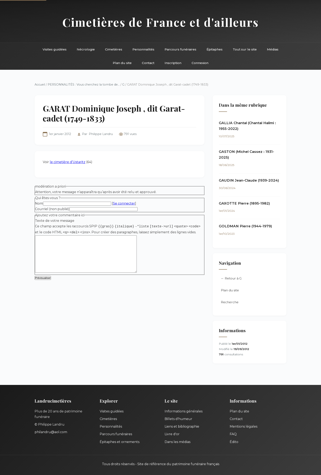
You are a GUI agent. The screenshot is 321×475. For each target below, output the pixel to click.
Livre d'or (172, 434)
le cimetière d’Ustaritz (67, 162)
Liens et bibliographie (182, 426)
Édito (234, 442)
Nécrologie (86, 49)
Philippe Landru (101, 134)
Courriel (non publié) (52, 209)
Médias (272, 49)
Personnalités (143, 49)
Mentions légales (243, 426)
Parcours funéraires (180, 49)
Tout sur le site (245, 49)
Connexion (200, 63)
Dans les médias (177, 442)
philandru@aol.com (51, 432)
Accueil (40, 84)
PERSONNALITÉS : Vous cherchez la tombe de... (84, 84)
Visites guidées (55, 49)
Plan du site (122, 63)
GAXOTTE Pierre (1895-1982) (244, 203)
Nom (39, 203)
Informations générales (183, 411)
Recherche (229, 302)
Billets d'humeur (178, 419)
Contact (148, 63)
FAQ (233, 434)
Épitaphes (215, 49)
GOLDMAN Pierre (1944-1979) (245, 226)
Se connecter (124, 203)
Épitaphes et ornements (119, 442)
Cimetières (113, 49)
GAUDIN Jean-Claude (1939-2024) (249, 180)
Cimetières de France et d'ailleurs (160, 22)
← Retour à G (231, 279)
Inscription (173, 63)
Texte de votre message (54, 221)
